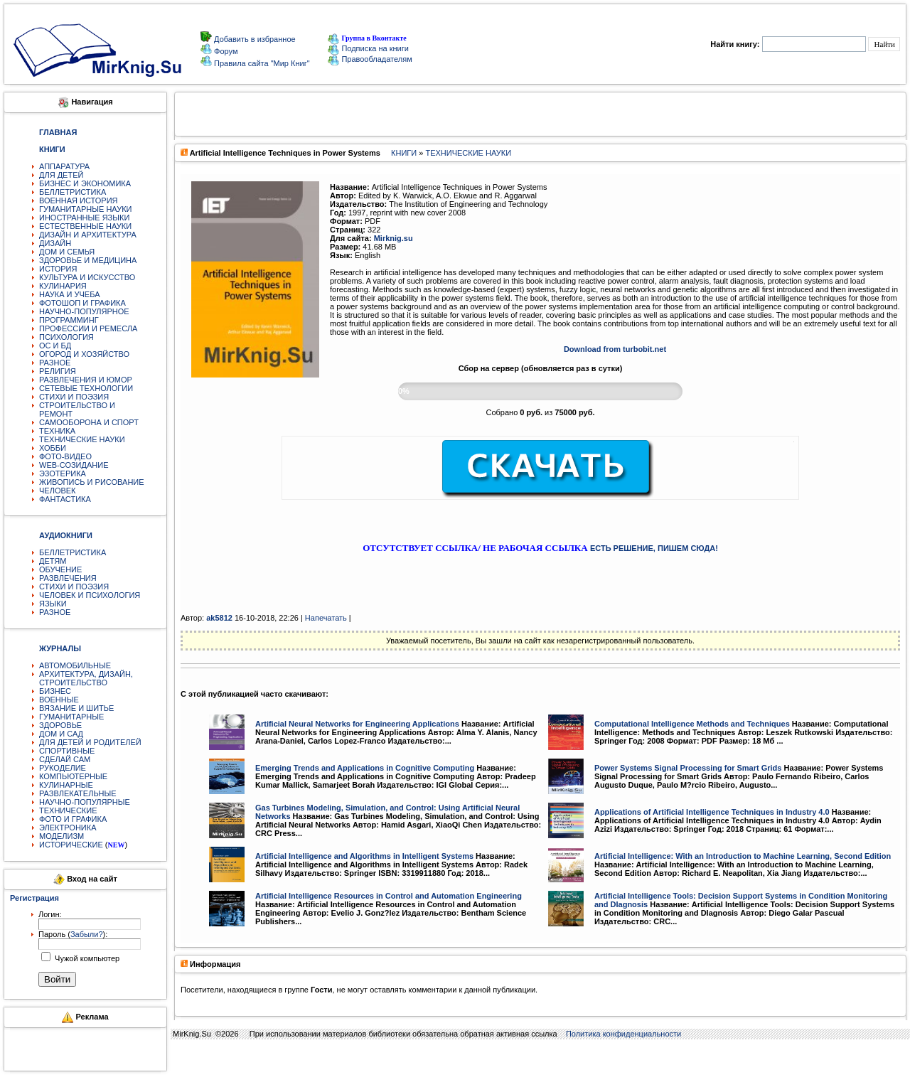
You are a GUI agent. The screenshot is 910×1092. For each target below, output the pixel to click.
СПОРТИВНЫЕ (67, 750)
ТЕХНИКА (57, 431)
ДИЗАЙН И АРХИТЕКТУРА (87, 234)
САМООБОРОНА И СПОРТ (89, 422)
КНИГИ (404, 153)
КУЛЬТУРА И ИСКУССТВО (87, 277)
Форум (224, 51)
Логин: (50, 914)
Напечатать (326, 618)
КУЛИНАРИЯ (63, 286)
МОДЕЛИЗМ (61, 836)
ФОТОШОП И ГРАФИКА (82, 303)
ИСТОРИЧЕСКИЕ (71, 844)
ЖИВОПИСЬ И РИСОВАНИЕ (91, 482)
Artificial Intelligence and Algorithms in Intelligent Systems (364, 856)
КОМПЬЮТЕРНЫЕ (73, 776)
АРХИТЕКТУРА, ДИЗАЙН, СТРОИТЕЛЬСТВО (86, 678)
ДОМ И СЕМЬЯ (67, 251)
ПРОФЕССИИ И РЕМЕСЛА (88, 328)
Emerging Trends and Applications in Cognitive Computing (364, 768)
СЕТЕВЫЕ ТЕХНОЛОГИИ (86, 388)
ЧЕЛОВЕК (57, 490)
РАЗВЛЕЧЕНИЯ (68, 578)
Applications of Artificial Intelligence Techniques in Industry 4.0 (712, 812)
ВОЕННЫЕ (59, 699)
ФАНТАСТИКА (65, 499)
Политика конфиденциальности (623, 1033)
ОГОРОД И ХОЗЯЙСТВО (84, 354)
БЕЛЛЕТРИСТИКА (72, 192)
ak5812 (219, 618)
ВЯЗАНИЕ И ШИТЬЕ (76, 708)
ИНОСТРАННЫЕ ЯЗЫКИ (84, 217)
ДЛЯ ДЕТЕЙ (61, 175)
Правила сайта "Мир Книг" (261, 63)
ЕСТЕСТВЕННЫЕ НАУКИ (85, 226)
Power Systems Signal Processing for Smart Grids (687, 768)
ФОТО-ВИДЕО (65, 456)
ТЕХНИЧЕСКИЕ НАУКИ (82, 439)
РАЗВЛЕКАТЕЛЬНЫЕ (78, 793)
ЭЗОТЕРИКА (62, 473)
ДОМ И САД (61, 733)
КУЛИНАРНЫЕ (66, 785)
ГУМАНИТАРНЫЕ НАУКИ (85, 209)
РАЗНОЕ (54, 362)
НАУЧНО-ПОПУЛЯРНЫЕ (84, 802)
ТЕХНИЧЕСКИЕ (68, 810)
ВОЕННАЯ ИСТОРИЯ (78, 200)
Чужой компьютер (86, 958)
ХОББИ (52, 448)
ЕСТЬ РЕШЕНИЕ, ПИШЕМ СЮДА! (654, 548)
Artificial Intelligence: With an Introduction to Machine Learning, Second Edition (742, 856)
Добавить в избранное (254, 39)
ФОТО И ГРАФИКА (73, 819)
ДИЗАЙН (55, 243)
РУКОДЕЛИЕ (62, 768)
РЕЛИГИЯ (57, 371)
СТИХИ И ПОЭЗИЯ (74, 396)
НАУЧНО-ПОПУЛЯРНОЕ (84, 311)
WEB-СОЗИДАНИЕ (74, 465)
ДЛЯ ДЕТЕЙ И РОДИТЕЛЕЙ (90, 742)
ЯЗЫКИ (53, 603)
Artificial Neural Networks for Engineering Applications (357, 723)
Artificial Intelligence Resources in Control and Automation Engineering (388, 896)
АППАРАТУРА (64, 166)
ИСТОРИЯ (58, 268)
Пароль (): (72, 934)
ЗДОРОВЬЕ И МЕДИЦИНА (87, 260)
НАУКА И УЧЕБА (69, 294)
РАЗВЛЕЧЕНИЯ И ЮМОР (85, 379)
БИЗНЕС (55, 691)
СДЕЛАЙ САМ (64, 759)
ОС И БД (55, 345)
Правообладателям (370, 59)
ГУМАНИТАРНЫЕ (71, 716)
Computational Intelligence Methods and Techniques (692, 723)
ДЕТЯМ (52, 561)
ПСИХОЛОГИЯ (66, 337)
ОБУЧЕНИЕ (60, 569)
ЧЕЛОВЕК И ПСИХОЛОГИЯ (89, 595)
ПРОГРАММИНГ (69, 320)
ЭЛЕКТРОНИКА (67, 827)
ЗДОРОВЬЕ (60, 725)
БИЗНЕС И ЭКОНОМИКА (85, 183)
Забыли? (86, 934)
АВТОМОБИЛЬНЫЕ (75, 665)
